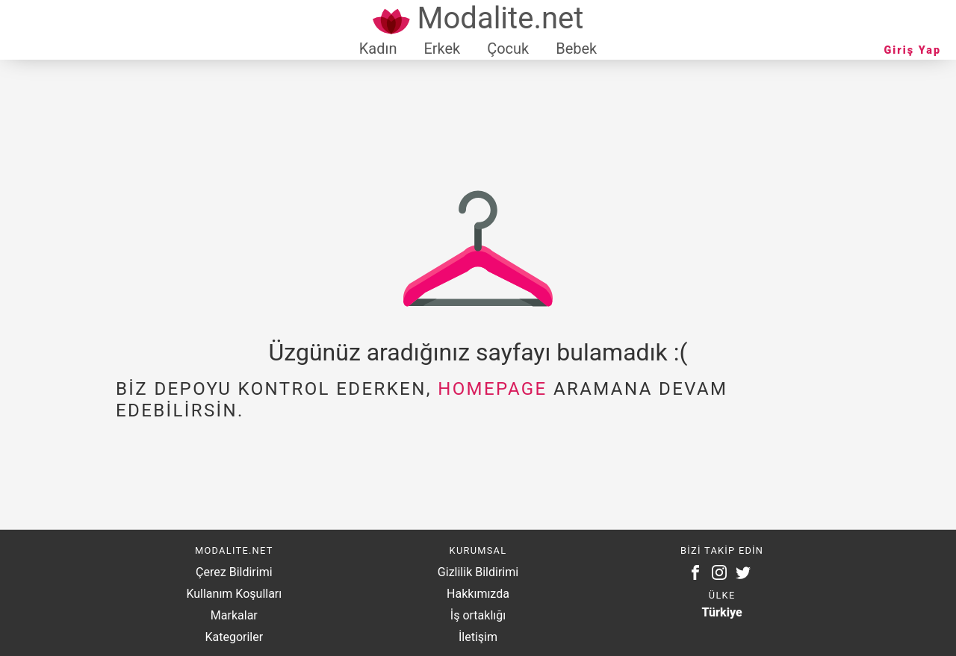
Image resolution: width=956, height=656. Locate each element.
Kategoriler (234, 637)
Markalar (234, 615)
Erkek (441, 48)
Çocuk (508, 48)
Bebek (576, 48)
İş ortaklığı (478, 615)
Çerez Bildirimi (234, 572)
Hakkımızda (478, 594)
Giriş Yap (912, 50)
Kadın (378, 48)
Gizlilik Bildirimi (478, 572)
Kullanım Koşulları (234, 594)
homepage (492, 388)
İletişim (478, 637)
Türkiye (722, 612)
